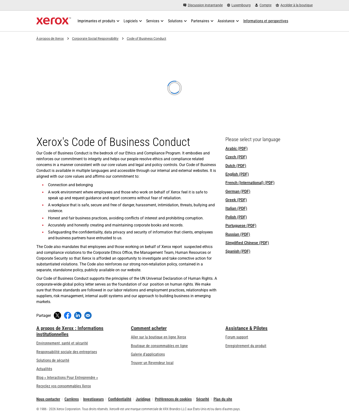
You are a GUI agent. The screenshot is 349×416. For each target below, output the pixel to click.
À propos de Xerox (50, 38)
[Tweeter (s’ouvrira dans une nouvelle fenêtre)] (57, 315)
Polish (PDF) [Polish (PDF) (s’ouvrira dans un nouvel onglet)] (236, 217)
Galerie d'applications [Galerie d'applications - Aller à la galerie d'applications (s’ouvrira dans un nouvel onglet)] (148, 354)
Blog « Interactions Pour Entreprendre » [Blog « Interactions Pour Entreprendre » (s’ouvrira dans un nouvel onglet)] (67, 377)
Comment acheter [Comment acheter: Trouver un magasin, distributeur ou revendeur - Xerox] (149, 328)
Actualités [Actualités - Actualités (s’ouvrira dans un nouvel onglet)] (44, 369)
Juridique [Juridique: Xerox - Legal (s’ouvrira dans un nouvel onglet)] (143, 399)
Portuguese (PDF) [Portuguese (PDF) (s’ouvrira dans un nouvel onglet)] (240, 225)
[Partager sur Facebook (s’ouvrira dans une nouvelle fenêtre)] (68, 315)
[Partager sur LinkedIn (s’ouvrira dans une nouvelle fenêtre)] (78, 315)
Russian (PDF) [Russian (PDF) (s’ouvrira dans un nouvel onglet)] (237, 234)
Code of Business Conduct (146, 38)
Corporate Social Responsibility (95, 38)
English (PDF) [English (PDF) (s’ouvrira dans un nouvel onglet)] (237, 174)
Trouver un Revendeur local (152, 362)
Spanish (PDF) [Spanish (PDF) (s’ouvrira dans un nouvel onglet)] (237, 251)
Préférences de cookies (173, 399)
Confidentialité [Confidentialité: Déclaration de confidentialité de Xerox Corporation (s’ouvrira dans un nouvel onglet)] (119, 399)
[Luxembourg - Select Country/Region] (239, 5)
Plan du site (223, 399)
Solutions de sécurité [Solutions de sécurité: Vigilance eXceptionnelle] (52, 360)
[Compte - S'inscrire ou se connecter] (263, 5)
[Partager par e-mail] (88, 315)
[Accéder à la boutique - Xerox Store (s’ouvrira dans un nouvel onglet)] (294, 5)
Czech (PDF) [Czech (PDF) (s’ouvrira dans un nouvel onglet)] (236, 157)
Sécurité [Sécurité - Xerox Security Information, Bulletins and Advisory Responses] (202, 399)
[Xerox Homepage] (53, 21)
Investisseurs (93, 399)
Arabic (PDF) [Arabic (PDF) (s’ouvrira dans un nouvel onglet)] (236, 148)
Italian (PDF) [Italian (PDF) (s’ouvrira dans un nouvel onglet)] (236, 208)
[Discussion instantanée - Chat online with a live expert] (203, 5)
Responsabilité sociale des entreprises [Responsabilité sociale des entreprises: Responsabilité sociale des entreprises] (66, 352)
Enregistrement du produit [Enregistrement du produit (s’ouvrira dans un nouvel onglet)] (245, 346)
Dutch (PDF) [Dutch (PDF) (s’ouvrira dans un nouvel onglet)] (235, 165)
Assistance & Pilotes (246, 328)
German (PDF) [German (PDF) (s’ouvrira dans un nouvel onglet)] (237, 191)
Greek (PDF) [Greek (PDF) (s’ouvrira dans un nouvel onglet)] (236, 200)
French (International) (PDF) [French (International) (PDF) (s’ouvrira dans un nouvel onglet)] (250, 182)
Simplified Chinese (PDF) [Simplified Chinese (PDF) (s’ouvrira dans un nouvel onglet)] (247, 242)
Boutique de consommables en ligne (159, 346)
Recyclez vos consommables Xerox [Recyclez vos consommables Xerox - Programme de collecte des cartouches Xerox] (63, 386)
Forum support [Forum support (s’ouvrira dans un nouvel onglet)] (236, 337)
